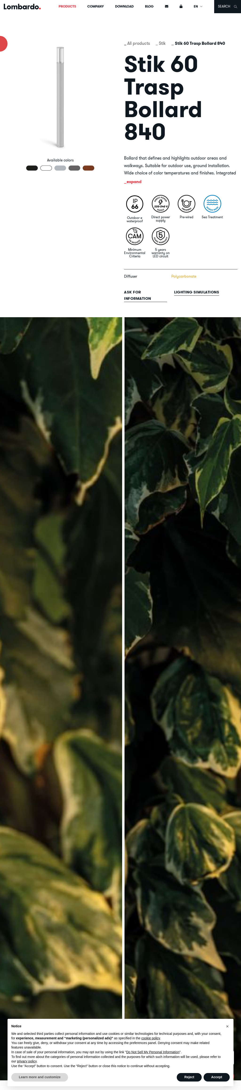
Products (67, 6)
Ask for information (137, 295)
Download (124, 6)
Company (95, 6)
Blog (149, 6)
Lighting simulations (196, 292)
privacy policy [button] (26, 1061)
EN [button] (198, 6)
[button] (227, 1026)
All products (138, 43)
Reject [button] (189, 1077)
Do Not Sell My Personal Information (152, 1052)
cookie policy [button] (150, 1038)
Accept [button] (216, 1077)
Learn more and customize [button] (39, 1077)
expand (134, 181)
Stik (162, 43)
